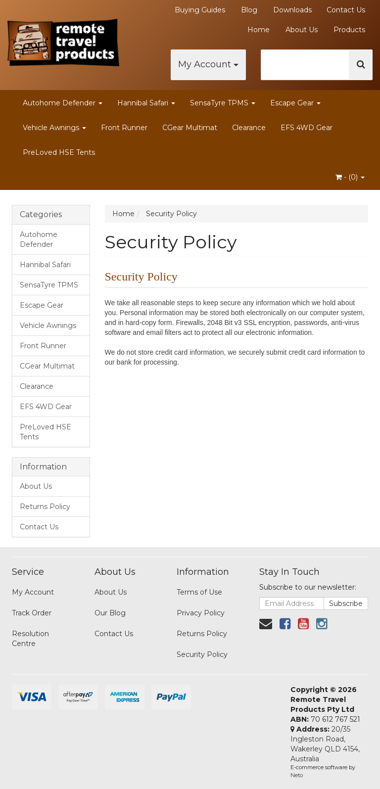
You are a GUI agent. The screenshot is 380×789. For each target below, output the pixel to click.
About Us (301, 29)
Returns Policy (45, 506)
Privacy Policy (201, 612)
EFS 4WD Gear (306, 127)
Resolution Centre (30, 638)
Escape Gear (295, 102)
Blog (249, 9)
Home (258, 29)
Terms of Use (199, 592)
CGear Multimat (189, 127)
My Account (208, 64)
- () (350, 177)
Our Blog (110, 612)
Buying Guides (200, 9)
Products (349, 29)
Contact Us (346, 9)
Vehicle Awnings (54, 127)
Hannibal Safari (146, 102)
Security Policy (202, 654)
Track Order (31, 612)
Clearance (249, 127)
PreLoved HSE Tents (59, 152)
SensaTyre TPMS (222, 102)
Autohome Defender (62, 102)
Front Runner (124, 127)
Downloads (292, 9)
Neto (296, 775)
